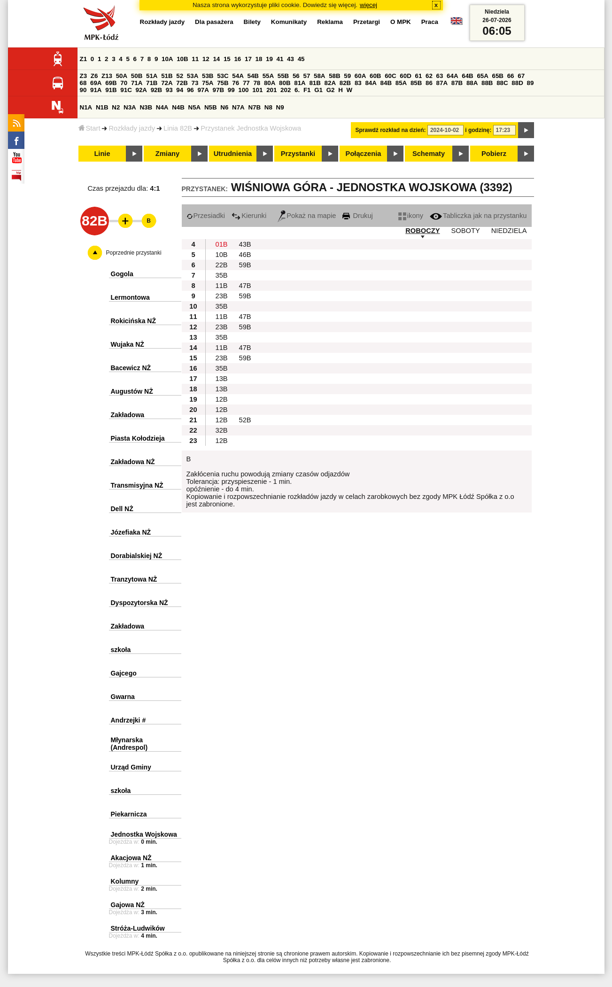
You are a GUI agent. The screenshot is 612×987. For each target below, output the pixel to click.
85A (401, 82)
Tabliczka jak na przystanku (478, 215)
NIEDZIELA (509, 230)
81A (299, 82)
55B (283, 75)
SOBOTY (465, 230)
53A (192, 75)
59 (347, 75)
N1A (86, 107)
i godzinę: (478, 130)
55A (268, 75)
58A (319, 75)
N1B (102, 107)
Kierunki (249, 215)
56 (296, 75)
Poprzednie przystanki (134, 252)
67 (521, 75)
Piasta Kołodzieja (138, 438)
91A (95, 89)
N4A (162, 107)
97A (203, 89)
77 (246, 82)
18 (259, 58)
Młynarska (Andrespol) (129, 743)
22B (222, 265)
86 (429, 82)
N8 (268, 107)
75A (207, 82)
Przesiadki (205, 215)
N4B (178, 107)
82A (330, 82)
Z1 (83, 58)
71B (151, 82)
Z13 (106, 75)
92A (141, 89)
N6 (224, 107)
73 (195, 82)
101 (257, 89)
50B (136, 75)
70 (123, 82)
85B (416, 82)
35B (222, 275)
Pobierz (493, 153)
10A (167, 58)
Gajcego (124, 673)
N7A (238, 107)
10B (182, 58)
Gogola (122, 274)
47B (245, 285)
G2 (330, 89)
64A (452, 75)
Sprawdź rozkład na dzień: (391, 130)
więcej (368, 4)
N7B (254, 107)
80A (269, 82)
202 (285, 89)
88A (472, 82)
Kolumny (125, 881)
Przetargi (366, 21)
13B (222, 378)
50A (121, 75)
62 (429, 75)
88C (502, 82)
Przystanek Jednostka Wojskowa (251, 128)
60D (405, 75)
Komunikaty (289, 21)
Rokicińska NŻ (133, 321)
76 (235, 82)
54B (252, 75)
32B (222, 430)
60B (375, 75)
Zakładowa (128, 415)
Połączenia (363, 153)
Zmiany (167, 153)
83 (358, 82)
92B (156, 89)
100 (243, 89)
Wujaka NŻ (127, 344)
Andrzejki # (128, 720)
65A (482, 75)
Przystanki (298, 153)
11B (222, 285)
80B (284, 82)
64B (467, 75)
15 (227, 58)
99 (231, 89)
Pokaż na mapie (307, 215)
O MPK (400, 21)
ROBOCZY (422, 230)
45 (301, 58)
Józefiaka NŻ (131, 532)
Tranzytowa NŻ (134, 579)
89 (530, 82)
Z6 (94, 75)
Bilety (252, 21)
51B (166, 75)
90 (83, 89)
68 (83, 82)
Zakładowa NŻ (133, 462)
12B (222, 399)
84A (370, 82)
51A (151, 75)
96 (190, 89)
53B (207, 75)
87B (457, 82)
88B (487, 82)
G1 (318, 89)
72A (166, 82)
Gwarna (123, 696)
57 (306, 75)
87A (442, 82)
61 (418, 75)
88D (517, 82)
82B (345, 82)
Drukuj (357, 215)
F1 (307, 89)
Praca (429, 21)
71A (136, 82)
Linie (102, 153)
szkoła (121, 649)
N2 (116, 107)
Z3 (83, 75)
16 (237, 58)
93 (169, 89)
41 (280, 58)
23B (222, 296)
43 (290, 58)
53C (222, 75)
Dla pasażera (214, 21)
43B (245, 244)
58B (334, 75)
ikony (410, 215)
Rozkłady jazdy (131, 128)
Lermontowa (130, 297)
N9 (280, 107)
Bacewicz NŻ (131, 368)
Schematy (428, 153)
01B (222, 244)
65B (498, 75)
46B (245, 254)
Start (89, 128)
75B (222, 82)
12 (205, 58)
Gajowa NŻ (128, 905)
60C (390, 75)
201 (271, 89)
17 (248, 58)
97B (218, 89)
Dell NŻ (122, 509)
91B (110, 89)
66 (510, 75)
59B (245, 265)
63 (439, 75)
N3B (145, 107)
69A (95, 82)
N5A (194, 107)
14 (216, 58)
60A (360, 75)
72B (181, 82)
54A (237, 75)
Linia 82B (177, 128)
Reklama (330, 21)
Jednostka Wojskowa (144, 834)
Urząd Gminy (131, 767)
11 (195, 58)
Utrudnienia (233, 153)
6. (297, 89)
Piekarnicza (129, 814)
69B (110, 82)
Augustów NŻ (132, 391)
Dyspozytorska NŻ (139, 602)
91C (126, 89)
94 (179, 89)
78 (256, 82)
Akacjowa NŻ (131, 858)
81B (314, 82)
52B (245, 420)
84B (386, 82)
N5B (210, 107)
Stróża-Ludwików (138, 928)
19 (269, 58)
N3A (130, 107)
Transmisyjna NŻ (137, 485)
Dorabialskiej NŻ (137, 556)
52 (179, 75)
